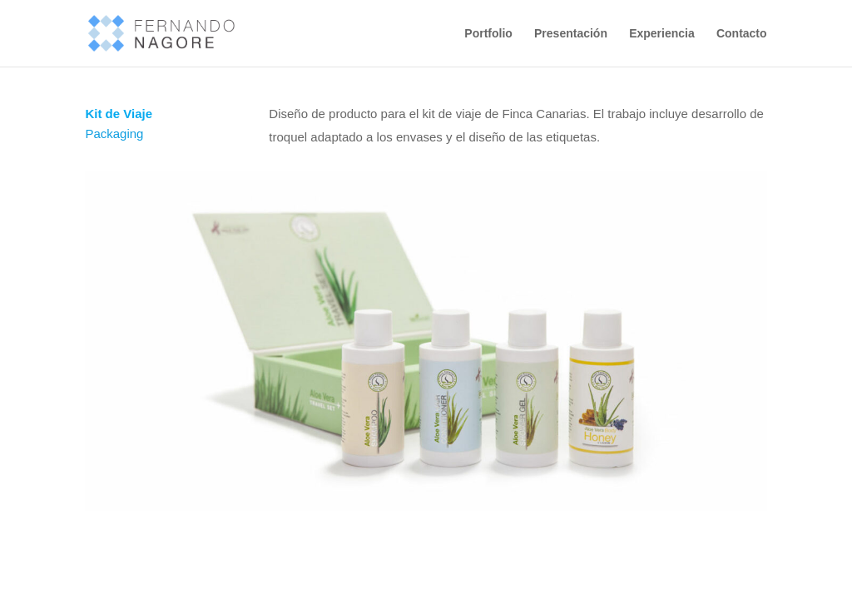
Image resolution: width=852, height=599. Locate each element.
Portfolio (488, 33)
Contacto (741, 33)
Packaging (114, 133)
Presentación (570, 33)
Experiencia (662, 33)
